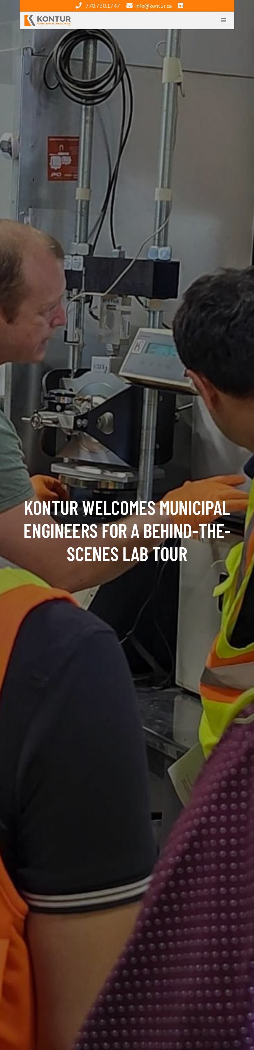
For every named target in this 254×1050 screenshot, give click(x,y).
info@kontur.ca (153, 6)
